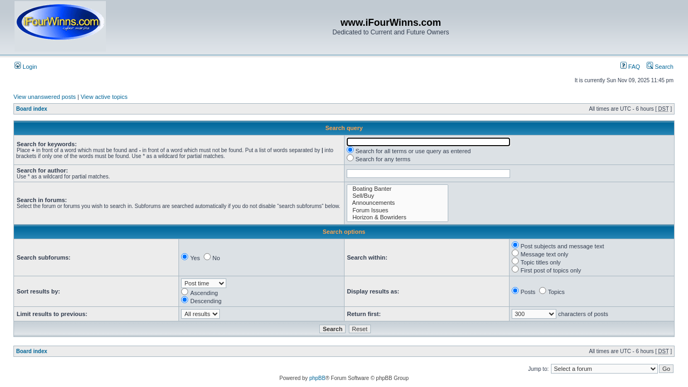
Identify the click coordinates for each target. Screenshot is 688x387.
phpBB (317, 378)
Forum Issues (397, 210)
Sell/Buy (397, 195)
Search (660, 66)
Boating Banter (397, 188)
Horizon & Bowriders (397, 217)
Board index (31, 109)
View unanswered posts (44, 97)
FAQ (630, 66)
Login (26, 66)
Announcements (397, 202)
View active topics (104, 97)
